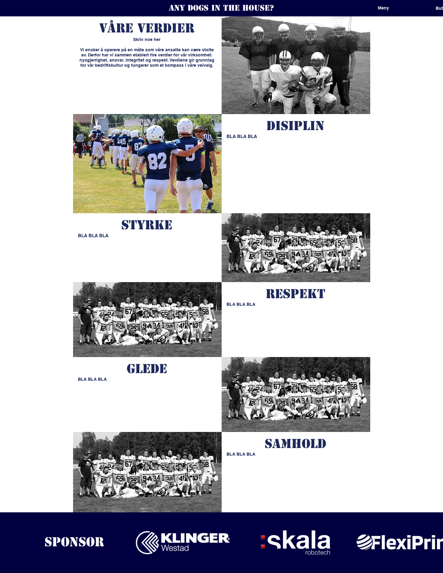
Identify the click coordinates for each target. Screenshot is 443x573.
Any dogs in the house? (221, 8)
